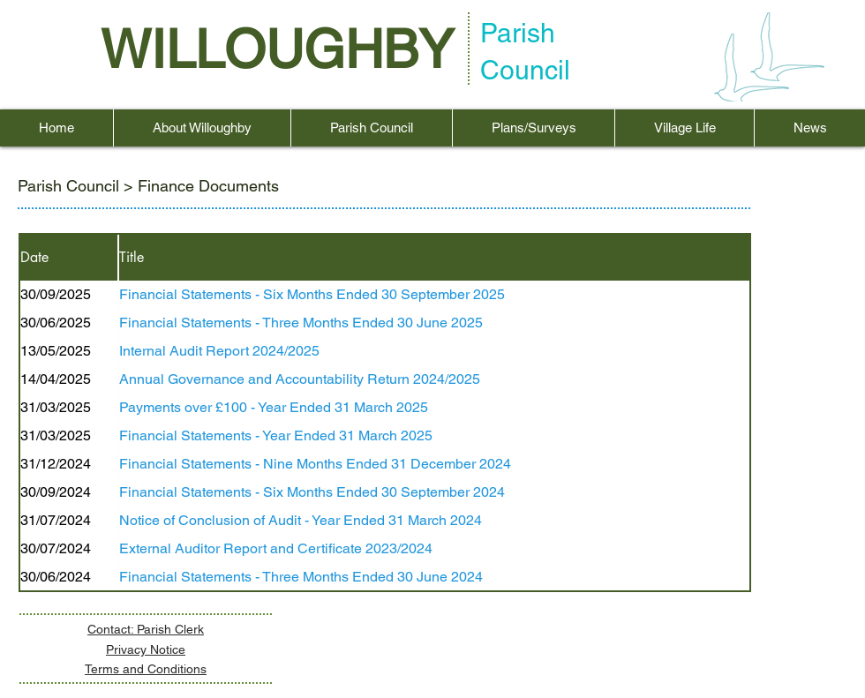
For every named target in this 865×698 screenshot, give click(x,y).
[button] (201, 127)
